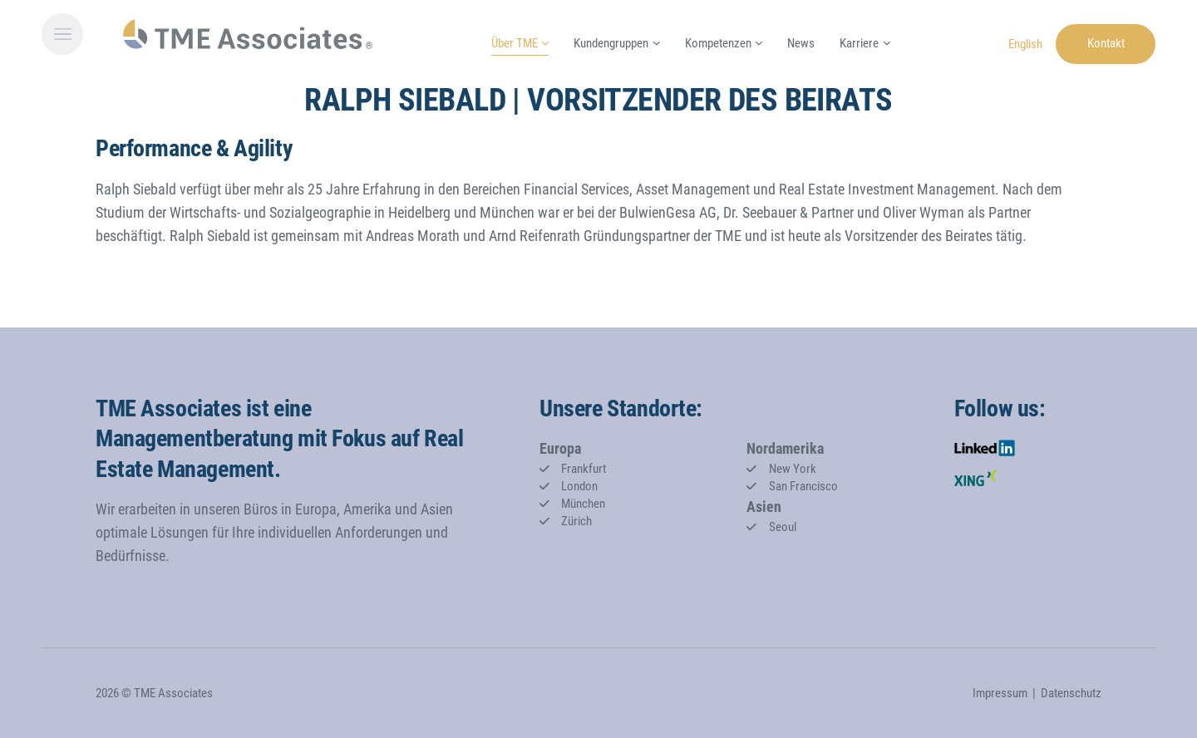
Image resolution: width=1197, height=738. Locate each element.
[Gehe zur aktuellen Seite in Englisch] (1025, 43)
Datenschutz (1071, 693)
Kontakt (1106, 43)
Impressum (1000, 693)
